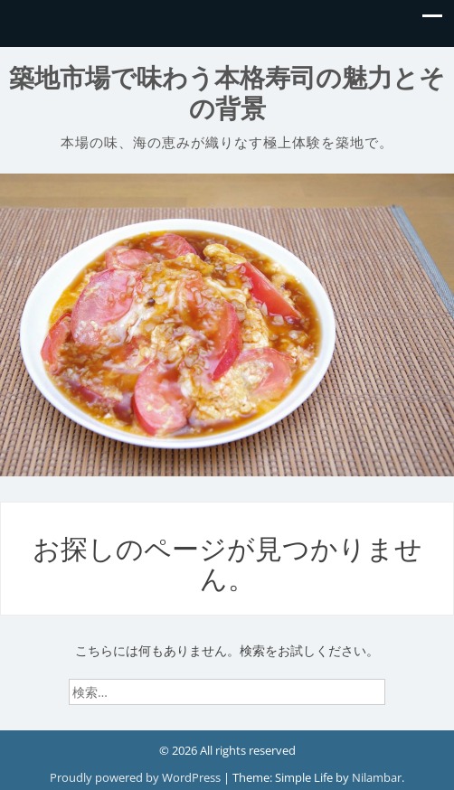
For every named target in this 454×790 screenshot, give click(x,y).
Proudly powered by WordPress (136, 777)
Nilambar (377, 777)
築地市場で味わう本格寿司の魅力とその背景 (227, 93)
